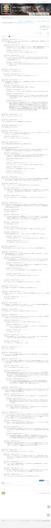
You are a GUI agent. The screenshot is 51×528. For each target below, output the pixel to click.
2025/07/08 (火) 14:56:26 (13, 202)
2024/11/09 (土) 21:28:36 (13, 69)
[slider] (9, 36)
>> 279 (29, 158)
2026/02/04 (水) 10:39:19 (17, 378)
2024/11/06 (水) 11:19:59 (15, 55)
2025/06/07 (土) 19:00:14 (18, 158)
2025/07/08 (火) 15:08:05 (15, 209)
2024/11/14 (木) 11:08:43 (15, 100)
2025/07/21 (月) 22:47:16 (17, 236)
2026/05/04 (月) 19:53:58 (17, 433)
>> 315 (26, 365)
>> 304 (26, 296)
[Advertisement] (14, 507)
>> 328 (26, 461)
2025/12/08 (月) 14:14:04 (15, 334)
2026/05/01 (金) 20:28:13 (13, 412)
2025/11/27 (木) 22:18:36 (13, 302)
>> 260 (26, 44)
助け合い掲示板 (26, 520)
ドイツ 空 (23, 21)
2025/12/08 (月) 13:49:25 (17, 324)
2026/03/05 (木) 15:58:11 (15, 296)
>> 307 (26, 334)
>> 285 (26, 187)
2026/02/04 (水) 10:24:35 (15, 370)
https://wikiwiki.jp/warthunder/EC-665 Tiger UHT (24, 22)
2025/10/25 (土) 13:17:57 (13, 285)
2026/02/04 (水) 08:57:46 (13, 358)
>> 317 (30, 378)
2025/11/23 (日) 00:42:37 (13, 291)
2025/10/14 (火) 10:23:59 (17, 262)
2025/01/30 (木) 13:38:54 (13, 119)
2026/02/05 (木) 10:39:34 (13, 387)
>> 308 (28, 324)
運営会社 (40, 520)
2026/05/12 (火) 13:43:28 (15, 454)
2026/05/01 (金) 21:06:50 (15, 420)
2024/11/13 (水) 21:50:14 (13, 79)
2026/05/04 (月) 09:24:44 (15, 426)
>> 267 (26, 85)
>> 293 (28, 240)
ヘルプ (17, 520)
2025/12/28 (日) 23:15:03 (13, 352)
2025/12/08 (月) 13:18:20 (13, 314)
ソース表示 (42, 29)
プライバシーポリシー (11, 520)
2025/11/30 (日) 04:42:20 (13, 309)
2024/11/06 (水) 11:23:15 (17, 62)
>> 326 (28, 433)
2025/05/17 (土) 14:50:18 (13, 142)
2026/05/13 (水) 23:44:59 (15, 474)
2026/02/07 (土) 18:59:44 (17, 398)
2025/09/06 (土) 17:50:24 (12, 246)
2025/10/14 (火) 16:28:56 (17, 273)
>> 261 (28, 50)
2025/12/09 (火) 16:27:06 (17, 329)
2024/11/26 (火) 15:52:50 (13, 114)
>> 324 (28, 420)
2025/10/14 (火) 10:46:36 (17, 268)
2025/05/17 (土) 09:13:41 (15, 136)
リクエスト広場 (33, 520)
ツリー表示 (41, 480)
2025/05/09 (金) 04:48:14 (13, 125)
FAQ (21, 520)
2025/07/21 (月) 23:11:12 (17, 240)
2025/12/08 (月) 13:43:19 (15, 320)
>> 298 (28, 262)
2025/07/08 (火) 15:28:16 (15, 222)
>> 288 (26, 209)
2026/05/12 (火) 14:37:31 (15, 461)
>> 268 (28, 89)
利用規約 (3, 520)
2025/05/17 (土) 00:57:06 (13, 130)
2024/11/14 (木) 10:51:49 (17, 89)
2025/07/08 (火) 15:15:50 (15, 214)
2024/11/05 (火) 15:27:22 (13, 39)
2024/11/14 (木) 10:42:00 (15, 85)
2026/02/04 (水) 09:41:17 (15, 365)
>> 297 (28, 257)
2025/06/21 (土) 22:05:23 (15, 195)
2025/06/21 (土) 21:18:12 (13, 183)
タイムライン (46, 480)
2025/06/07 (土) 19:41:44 (17, 162)
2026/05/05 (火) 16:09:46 (13, 449)
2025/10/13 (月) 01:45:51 (13, 251)
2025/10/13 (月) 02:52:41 (15, 257)
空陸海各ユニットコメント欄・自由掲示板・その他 (37, 21)
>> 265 (26, 73)
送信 (3, 493)
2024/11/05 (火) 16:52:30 (17, 50)
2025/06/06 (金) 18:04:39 (14, 147)
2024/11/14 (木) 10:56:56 (17, 93)
